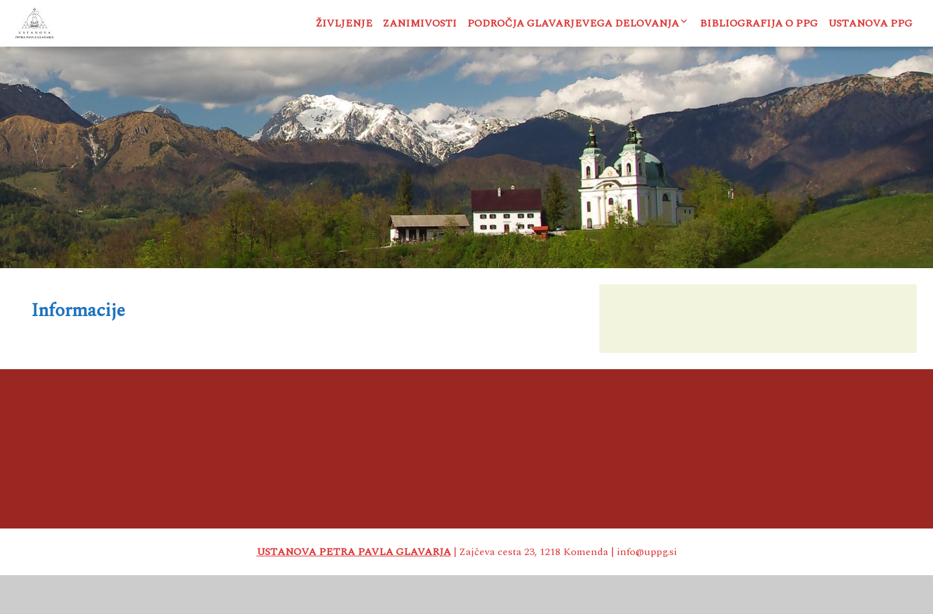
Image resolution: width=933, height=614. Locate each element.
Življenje (344, 23)
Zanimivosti (420, 23)
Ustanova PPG (870, 23)
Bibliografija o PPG (759, 23)
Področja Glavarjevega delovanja (573, 23)
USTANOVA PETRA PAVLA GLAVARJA (354, 590)
